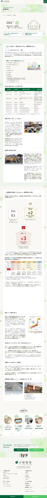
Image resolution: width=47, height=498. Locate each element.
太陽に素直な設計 (6, 476)
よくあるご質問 (28, 481)
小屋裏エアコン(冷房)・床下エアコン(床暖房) (10, 473)
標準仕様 (26, 472)
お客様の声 (27, 485)
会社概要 (26, 479)
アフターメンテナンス (6, 484)
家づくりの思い (27, 477)
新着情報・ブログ (28, 487)
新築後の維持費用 (6, 478)
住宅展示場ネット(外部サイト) (30, 491)
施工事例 (27, 483)
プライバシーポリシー (28, 489)
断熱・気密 (5, 472)
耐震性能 (4, 475)
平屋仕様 (26, 473)
